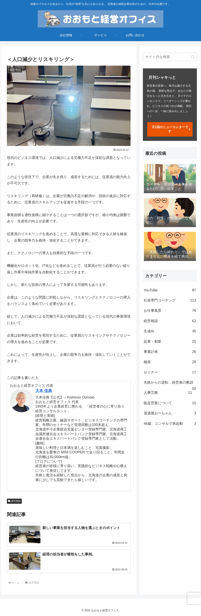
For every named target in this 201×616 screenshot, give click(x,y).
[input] (170, 57)
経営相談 (14, 501)
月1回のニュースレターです (170, 129)
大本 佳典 (43, 391)
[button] (192, 57)
